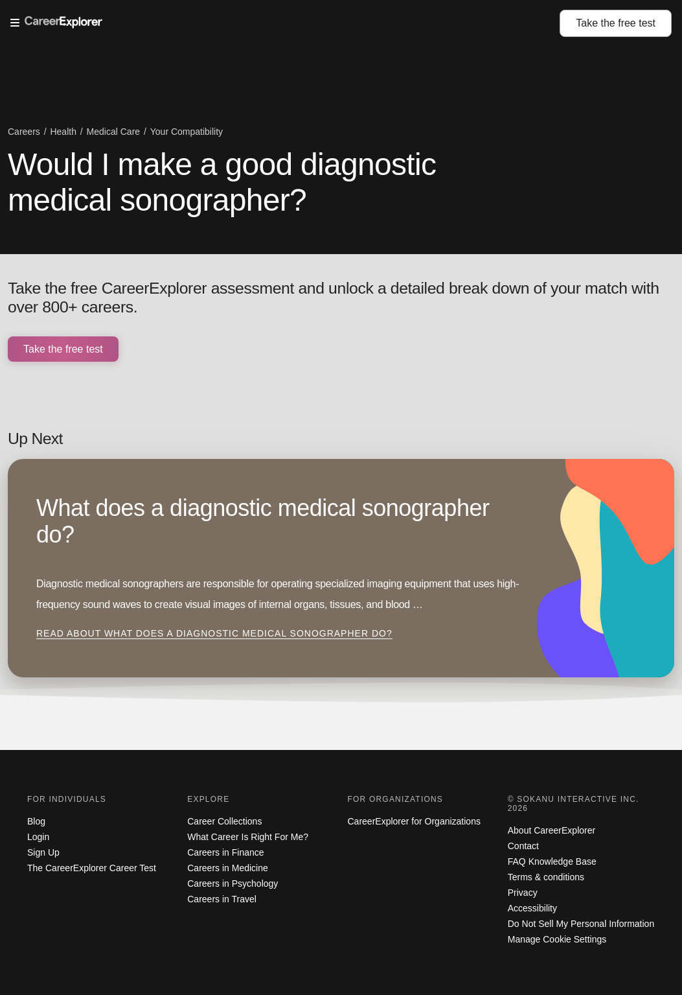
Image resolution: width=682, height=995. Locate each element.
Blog (36, 821)
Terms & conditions (546, 877)
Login (38, 837)
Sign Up (43, 852)
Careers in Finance (225, 852)
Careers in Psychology (232, 883)
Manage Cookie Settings (557, 939)
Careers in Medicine (227, 868)
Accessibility (532, 908)
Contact (523, 846)
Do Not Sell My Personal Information (581, 924)
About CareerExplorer (551, 830)
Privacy (523, 892)
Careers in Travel (221, 899)
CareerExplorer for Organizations (414, 821)
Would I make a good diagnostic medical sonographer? (222, 182)
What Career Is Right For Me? (247, 837)
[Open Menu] (285, 23)
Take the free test (63, 349)
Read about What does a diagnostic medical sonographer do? (214, 633)
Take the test (615, 23)
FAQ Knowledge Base (552, 861)
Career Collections (224, 821)
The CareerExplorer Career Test (91, 868)
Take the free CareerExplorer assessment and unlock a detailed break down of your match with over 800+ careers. (333, 297)
